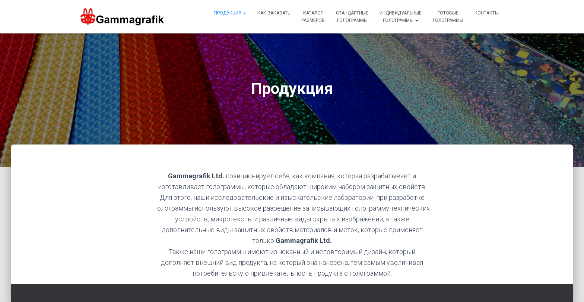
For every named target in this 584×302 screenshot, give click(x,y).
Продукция (230, 13)
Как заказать (273, 13)
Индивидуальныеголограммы (401, 16)
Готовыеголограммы (448, 16)
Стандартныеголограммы (352, 16)
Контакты (487, 13)
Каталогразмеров (313, 16)
